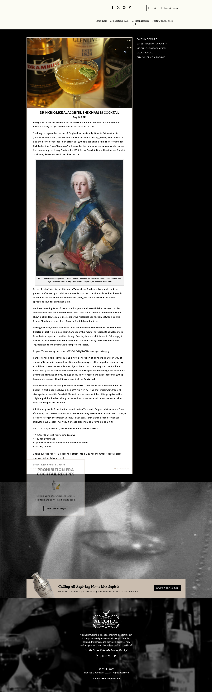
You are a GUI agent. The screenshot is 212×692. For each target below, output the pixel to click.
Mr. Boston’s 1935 (119, 21)
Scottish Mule (64, 312)
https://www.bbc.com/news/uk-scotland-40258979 (90, 282)
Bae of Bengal (145, 52)
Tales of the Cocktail (84, 289)
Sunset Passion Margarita (152, 43)
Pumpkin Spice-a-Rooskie (151, 57)
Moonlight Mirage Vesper (152, 48)
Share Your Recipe (167, 587)
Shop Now (101, 21)
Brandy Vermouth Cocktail (95, 413)
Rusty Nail (89, 379)
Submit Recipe (171, 8)
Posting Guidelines (163, 21)
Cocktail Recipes (140, 21)
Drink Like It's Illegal (56, 487)
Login (154, 8)
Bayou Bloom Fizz (147, 39)
